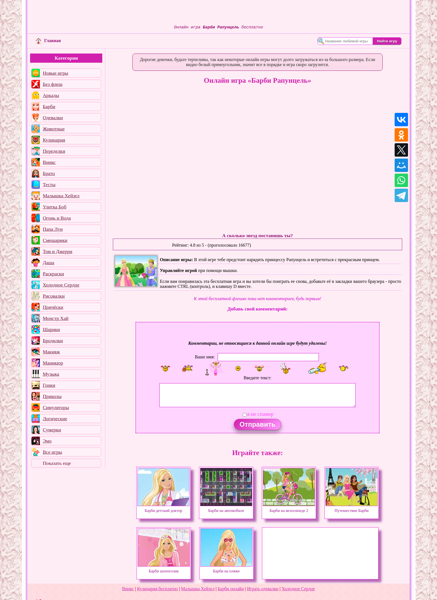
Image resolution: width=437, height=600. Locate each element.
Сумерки (52, 430)
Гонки (49, 385)
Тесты (49, 184)
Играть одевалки (262, 588)
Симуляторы (56, 407)
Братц (49, 173)
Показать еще (57, 463)
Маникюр (53, 363)
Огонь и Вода (57, 218)
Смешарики (55, 240)
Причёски (53, 307)
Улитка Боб (54, 207)
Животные (54, 129)
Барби (49, 106)
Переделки (54, 151)
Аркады (51, 95)
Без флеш (52, 84)
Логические (55, 418)
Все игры (52, 452)
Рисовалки (54, 296)
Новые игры (55, 73)
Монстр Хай (55, 318)
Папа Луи (53, 229)
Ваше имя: (205, 356)
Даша (48, 262)
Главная (48, 40)
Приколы (52, 396)
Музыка (51, 374)
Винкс (49, 162)
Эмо (47, 441)
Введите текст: (257, 377)
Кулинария (54, 140)
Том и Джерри (57, 251)
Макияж (51, 351)
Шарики (51, 329)
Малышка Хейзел (61, 195)
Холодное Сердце (61, 285)
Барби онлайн (231, 588)
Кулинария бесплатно (157, 588)
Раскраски (53, 273)
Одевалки (53, 117)
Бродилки (53, 340)
